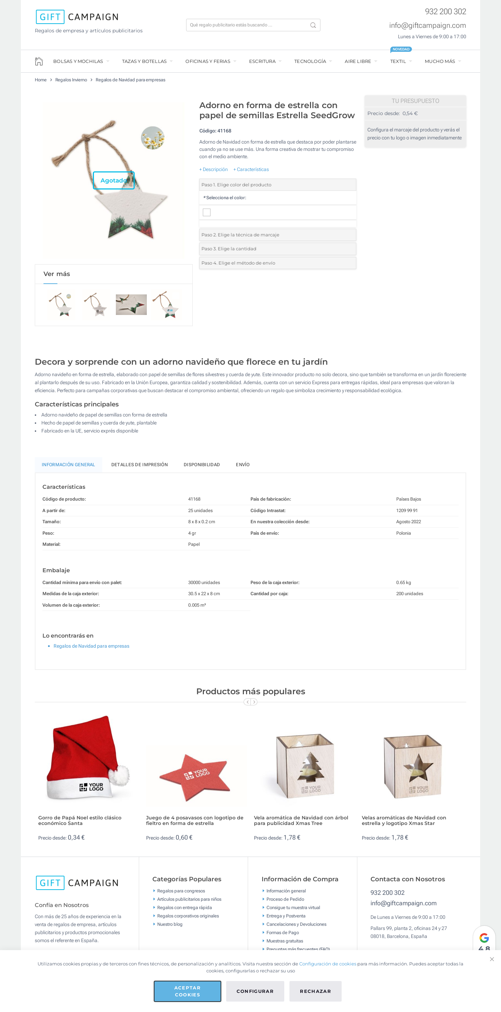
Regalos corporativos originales (188, 916)
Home (41, 79)
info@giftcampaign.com (427, 25)
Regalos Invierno (71, 79)
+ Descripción (213, 169)
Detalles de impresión (139, 465)
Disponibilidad (202, 465)
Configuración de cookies (327, 963)
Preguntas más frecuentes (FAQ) (298, 949)
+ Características (251, 169)
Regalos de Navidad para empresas (130, 79)
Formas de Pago (283, 933)
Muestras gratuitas (285, 941)
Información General (68, 465)
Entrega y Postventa (286, 916)
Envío (243, 465)
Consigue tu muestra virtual (293, 907)
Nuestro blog (170, 924)
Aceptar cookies (187, 991)
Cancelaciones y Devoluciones (296, 924)
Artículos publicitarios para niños (189, 899)
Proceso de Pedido (285, 899)
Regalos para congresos (181, 891)
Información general (286, 891)
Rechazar (315, 991)
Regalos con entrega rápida (184, 907)
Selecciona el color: (224, 197)
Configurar (255, 991)
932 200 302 (445, 11)
